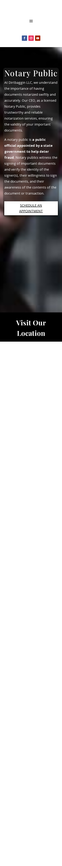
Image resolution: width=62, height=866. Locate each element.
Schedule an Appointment (31, 208)
